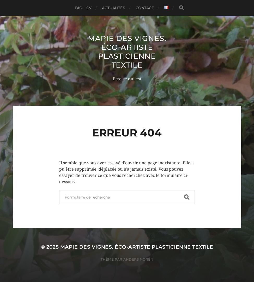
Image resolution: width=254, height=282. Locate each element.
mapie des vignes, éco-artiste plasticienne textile (127, 51)
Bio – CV (83, 7)
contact (145, 7)
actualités (113, 7)
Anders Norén (138, 259)
